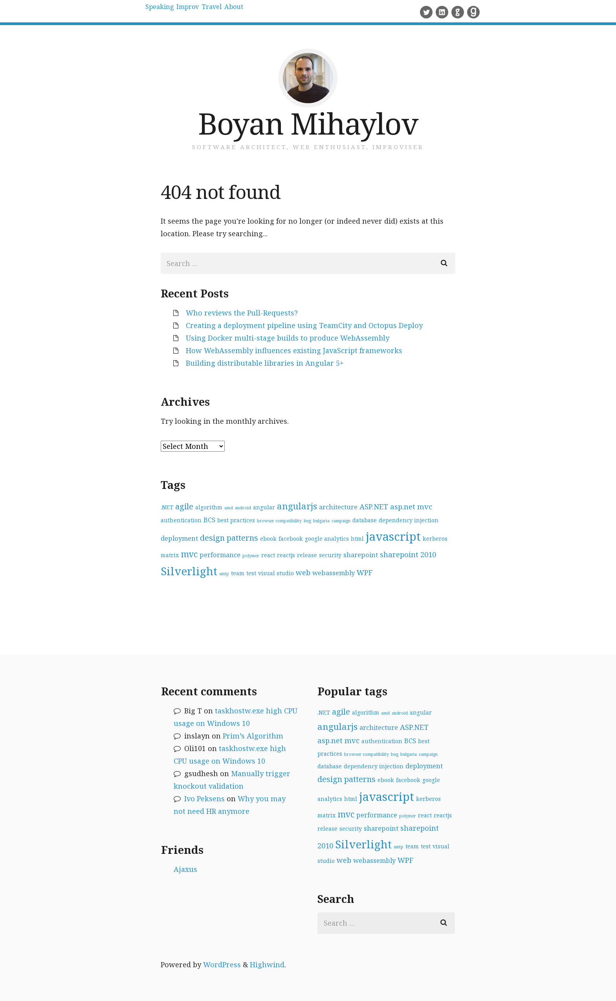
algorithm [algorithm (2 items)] (208, 507)
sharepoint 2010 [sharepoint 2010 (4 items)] (408, 554)
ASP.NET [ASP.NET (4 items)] (373, 506)
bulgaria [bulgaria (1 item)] (321, 520)
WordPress (222, 964)
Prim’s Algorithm (253, 735)
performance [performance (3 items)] (220, 554)
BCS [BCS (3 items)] (209, 519)
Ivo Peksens (204, 798)
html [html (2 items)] (357, 538)
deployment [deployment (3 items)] (179, 538)
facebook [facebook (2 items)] (291, 538)
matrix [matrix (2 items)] (170, 555)
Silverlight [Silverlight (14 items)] (189, 570)
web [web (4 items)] (303, 572)
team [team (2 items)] (237, 573)
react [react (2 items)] (268, 555)
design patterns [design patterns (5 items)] (229, 537)
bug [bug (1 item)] (307, 520)
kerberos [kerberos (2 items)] (435, 538)
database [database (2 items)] (364, 520)
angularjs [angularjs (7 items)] (297, 506)
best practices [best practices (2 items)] (236, 520)
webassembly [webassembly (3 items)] (333, 572)
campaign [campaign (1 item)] (341, 520)
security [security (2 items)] (330, 555)
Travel (252, 11)
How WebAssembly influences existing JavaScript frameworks (294, 350)
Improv (212, 11)
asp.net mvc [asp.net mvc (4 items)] (411, 506)
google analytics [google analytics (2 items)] (327, 538)
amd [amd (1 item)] (228, 508)
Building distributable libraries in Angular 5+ (265, 363)
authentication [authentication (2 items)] (181, 520)
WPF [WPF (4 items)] (364, 572)
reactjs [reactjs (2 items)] (286, 555)
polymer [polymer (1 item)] (250, 555)
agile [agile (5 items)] (184, 506)
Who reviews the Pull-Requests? (242, 312)
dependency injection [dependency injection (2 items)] (408, 520)
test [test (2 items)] (251, 573)
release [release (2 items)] (307, 555)
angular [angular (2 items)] (264, 507)
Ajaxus (185, 869)
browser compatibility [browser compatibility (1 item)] (279, 520)
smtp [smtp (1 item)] (224, 573)
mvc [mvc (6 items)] (189, 554)
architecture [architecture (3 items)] (338, 506)
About (290, 11)
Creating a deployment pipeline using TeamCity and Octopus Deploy (304, 325)
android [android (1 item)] (243, 508)
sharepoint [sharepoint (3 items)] (360, 554)
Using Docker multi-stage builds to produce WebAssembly (287, 338)
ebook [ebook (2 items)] (268, 538)
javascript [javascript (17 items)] (393, 536)
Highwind (267, 964)
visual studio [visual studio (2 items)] (276, 573)
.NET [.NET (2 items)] (167, 507)
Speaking (168, 11)
